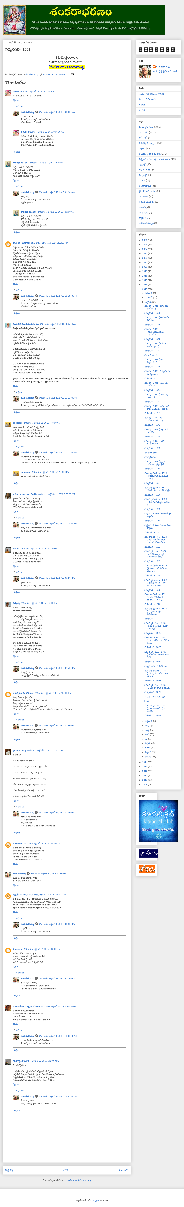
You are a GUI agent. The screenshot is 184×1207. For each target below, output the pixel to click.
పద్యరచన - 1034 (152, 520)
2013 (145, 766)
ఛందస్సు (143, 207)
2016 (145, 284)
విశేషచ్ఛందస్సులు (146, 201)
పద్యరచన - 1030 (152, 575)
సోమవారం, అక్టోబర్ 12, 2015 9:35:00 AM (58, 324)
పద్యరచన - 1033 (152, 532)
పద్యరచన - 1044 (152, 390)
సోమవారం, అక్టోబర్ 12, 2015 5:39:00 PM (49, 873)
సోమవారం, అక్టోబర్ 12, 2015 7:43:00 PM (47, 894)
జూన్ (147, 734)
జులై (147, 730)
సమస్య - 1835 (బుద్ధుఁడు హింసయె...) (156, 384)
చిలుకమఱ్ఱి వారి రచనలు (150, 153)
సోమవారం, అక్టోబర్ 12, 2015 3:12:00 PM (57, 578)
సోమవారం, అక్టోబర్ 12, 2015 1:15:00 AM (38, 91)
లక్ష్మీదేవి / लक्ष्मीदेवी (20, 894)
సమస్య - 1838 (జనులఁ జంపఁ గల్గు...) (155, 345)
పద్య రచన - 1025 (152, 647)
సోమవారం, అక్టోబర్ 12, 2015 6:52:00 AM (56, 212)
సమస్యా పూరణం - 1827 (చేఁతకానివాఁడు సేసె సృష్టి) (157, 489)
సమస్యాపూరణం (146, 127)
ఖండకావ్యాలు (145, 186)
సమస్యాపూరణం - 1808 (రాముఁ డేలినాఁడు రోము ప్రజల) (156, 640)
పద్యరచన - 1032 (152, 546)
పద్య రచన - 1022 (152, 692)
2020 (145, 267)
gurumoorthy (19, 750)
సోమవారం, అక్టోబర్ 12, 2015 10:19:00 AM (58, 452)
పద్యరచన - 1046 (152, 366)
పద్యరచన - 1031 (152, 561)
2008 (145, 784)
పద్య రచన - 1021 (152, 715)
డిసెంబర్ (149, 293)
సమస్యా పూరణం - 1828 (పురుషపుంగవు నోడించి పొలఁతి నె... (156, 476)
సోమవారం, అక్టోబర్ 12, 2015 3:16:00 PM (57, 725)
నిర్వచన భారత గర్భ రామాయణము (154, 159)
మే (146, 739)
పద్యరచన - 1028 (152, 604)
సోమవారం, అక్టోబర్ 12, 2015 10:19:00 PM (40, 1061)
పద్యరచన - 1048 (152, 339)
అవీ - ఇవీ (143, 137)
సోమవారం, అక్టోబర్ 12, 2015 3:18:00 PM (57, 812)
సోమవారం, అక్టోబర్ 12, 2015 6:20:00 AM (57, 112)
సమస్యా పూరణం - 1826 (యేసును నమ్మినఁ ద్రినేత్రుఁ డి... (157, 502)
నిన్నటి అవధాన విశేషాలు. (155, 666)
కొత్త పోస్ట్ (9, 1170)
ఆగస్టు (148, 725)
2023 (145, 253)
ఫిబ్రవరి (148, 752)
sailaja (16, 548)
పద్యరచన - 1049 (152, 324)
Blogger (95, 1200)
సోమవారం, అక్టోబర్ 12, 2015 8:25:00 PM (42, 949)
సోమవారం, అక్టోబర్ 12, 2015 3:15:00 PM (57, 668)
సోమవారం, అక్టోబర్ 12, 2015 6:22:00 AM (57, 192)
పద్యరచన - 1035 (152, 509)
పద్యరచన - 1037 (152, 483)
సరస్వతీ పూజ (150, 457)
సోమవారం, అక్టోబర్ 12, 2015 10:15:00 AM (58, 398)
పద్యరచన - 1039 (152, 448)
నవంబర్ (149, 297)
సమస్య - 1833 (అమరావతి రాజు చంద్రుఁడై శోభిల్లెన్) (156, 407)
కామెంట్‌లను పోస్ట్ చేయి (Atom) (77, 1180)
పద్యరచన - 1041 (152, 424)
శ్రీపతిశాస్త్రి (17, 1061)
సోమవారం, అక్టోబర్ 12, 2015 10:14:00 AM (58, 296)
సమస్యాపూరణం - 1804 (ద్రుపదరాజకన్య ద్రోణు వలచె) (155, 708)
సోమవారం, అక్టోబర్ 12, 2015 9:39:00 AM (46, 132)
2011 (145, 775)
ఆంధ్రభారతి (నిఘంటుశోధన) (151, 94)
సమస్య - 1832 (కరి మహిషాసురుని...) (153, 419)
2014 (145, 762)
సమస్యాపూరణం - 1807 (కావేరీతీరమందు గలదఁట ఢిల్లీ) (156, 655)
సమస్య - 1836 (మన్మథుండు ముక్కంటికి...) (157, 372)
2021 (145, 262)
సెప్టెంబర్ (149, 721)
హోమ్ (66, 1170)
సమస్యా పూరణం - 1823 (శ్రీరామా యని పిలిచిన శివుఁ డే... (155, 568)
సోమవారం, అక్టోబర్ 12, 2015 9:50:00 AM (56, 494)
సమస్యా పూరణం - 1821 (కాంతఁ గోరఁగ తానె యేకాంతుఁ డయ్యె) (155, 597)
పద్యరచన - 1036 (152, 494)
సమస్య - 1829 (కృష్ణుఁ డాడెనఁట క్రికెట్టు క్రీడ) (154, 463)
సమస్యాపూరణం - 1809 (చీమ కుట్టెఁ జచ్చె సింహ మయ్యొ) (156, 626)
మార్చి (148, 747)
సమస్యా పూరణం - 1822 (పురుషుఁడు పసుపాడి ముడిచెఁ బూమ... (155, 583)
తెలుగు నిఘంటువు (147, 99)
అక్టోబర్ (148, 302)
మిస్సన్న (16, 603)
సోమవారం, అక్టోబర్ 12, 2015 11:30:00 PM (58, 1036)
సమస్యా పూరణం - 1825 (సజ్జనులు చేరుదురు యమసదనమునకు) (155, 539)
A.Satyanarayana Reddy (25, 494)
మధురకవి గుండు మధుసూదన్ (26, 324)
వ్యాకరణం (143, 217)
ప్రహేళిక (142, 180)
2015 (145, 289)
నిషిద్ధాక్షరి (143, 175)
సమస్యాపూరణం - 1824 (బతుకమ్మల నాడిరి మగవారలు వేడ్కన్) (155, 554)
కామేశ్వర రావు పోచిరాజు (23, 693)
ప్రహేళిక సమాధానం (147, 191)
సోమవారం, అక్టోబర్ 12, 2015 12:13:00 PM (39, 548)
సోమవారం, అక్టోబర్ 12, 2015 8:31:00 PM (57, 978)
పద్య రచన (143, 132)
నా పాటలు (143, 196)
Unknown (18, 843)
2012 (145, 771)
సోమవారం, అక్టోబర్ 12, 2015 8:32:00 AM (49, 243)
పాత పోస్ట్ (123, 1170)
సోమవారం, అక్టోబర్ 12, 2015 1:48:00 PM (39, 603)
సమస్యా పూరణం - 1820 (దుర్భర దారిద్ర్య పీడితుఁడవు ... (155, 611)
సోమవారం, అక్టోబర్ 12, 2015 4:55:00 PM (42, 843)
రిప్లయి (16, 100)
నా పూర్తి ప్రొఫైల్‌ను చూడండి (165, 71)
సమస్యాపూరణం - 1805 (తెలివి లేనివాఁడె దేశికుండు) (157, 686)
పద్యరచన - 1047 (152, 350)
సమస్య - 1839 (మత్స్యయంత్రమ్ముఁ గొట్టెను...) (154, 332)
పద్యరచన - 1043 (152, 401)
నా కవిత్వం (144, 212)
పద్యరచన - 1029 (152, 590)
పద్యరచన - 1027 (152, 618)
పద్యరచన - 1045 (152, 378)
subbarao (18, 423)
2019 (145, 271)
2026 (145, 240)
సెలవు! (147, 701)
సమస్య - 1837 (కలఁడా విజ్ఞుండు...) (154, 360)
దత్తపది (142, 148)
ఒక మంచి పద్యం (146, 223)
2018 (145, 275)
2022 (145, 258)
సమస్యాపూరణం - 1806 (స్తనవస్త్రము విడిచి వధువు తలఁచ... (157, 673)
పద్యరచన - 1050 (152, 313)
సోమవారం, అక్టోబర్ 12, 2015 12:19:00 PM (51, 472)
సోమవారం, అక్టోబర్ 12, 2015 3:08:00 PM (45, 750)
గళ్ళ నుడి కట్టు (145, 169)
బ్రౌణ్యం (142, 104)
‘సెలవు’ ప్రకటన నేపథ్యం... (155, 696)
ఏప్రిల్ (147, 743)
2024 (145, 249)
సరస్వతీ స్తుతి (150, 452)
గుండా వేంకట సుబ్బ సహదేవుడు (26, 1006)
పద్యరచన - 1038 (152, 468)
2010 (145, 780)
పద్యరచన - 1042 (152, 413)
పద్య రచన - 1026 (152, 633)
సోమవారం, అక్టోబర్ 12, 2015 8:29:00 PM (57, 924)
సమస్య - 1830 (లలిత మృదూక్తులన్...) (154, 442)
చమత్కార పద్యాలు (147, 143)
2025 (145, 244)
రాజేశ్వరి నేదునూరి (21, 163)
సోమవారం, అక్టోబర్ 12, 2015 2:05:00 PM (53, 693)
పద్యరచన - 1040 (152, 436)
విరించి (16, 91)
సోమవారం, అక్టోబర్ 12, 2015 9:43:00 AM (42, 423)
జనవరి (148, 756)
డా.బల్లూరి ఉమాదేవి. (21, 243)
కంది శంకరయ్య (27, 112)
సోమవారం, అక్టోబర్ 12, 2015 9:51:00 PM (59, 1006)
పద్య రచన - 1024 (152, 661)
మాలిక (142, 110)
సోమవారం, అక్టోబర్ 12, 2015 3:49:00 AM (48, 163)
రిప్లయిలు (20, 106)
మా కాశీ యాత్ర (151, 355)
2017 (145, 280)
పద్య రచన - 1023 (152, 680)
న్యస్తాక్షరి (142, 164)
